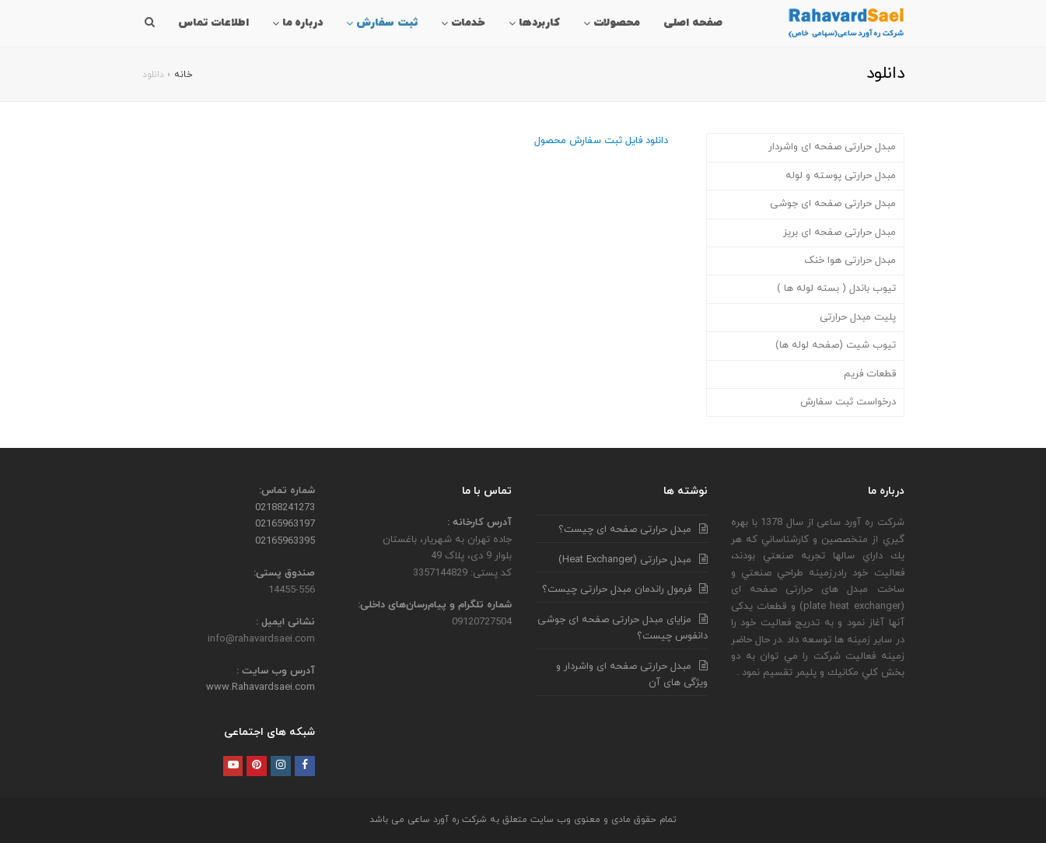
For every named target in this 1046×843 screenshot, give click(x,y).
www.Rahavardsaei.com (260, 687)
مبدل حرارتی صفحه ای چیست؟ (624, 530)
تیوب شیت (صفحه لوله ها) (835, 345)
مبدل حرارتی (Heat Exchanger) (624, 560)
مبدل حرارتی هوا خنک (850, 261)
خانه (183, 74)
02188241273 (285, 508)
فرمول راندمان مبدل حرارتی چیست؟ (616, 589)
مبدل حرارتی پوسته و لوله (840, 176)
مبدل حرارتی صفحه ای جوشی (833, 204)
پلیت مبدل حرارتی (858, 317)
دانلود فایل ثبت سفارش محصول (601, 141)
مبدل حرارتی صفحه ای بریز (839, 233)
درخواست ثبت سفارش (848, 402)
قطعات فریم (870, 374)
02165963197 (285, 524)
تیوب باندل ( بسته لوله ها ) (836, 289)
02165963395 (285, 541)
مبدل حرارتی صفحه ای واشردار (832, 147)
